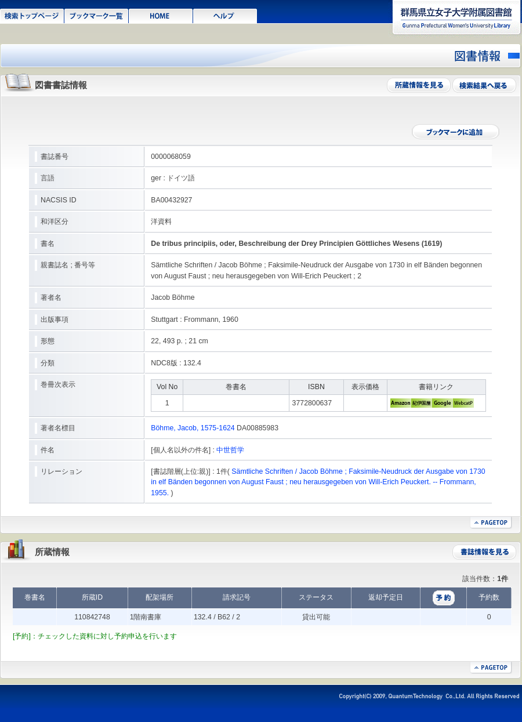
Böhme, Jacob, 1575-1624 (192, 428)
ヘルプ (225, 15)
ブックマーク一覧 (96, 15)
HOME (161, 15)
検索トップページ (32, 15)
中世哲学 (230, 450)
